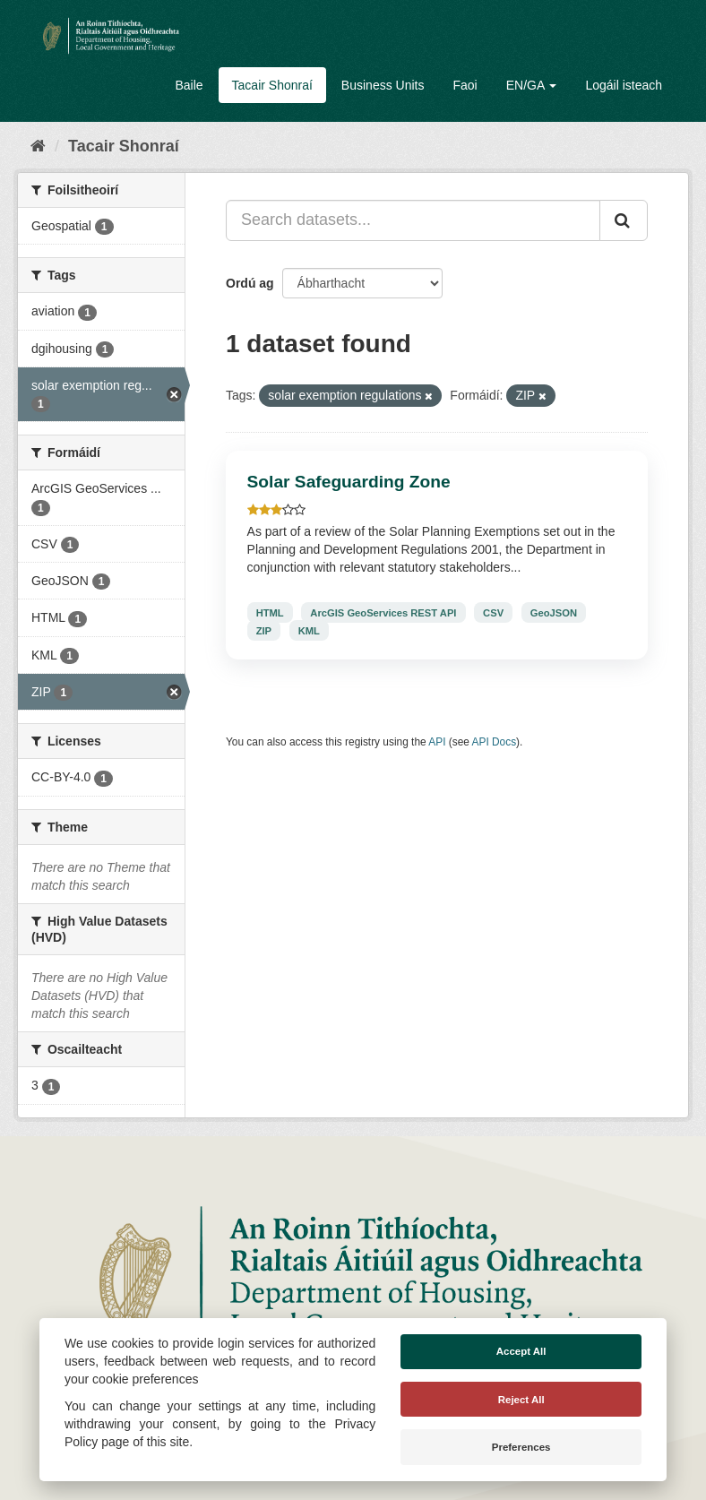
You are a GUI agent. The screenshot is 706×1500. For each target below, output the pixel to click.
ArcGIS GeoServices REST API (383, 612)
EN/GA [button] (531, 85)
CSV (493, 612)
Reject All (521, 1399)
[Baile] (38, 146)
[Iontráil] (623, 220)
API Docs (494, 742)
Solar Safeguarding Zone (349, 481)
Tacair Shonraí (272, 85)
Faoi (464, 85)
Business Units (383, 85)
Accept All (521, 1351)
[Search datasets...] (413, 220)
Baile (188, 85)
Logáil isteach (623, 85)
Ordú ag (250, 283)
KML (309, 630)
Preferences (521, 1447)
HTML (270, 612)
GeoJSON (553, 612)
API (436, 742)
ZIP (263, 630)
